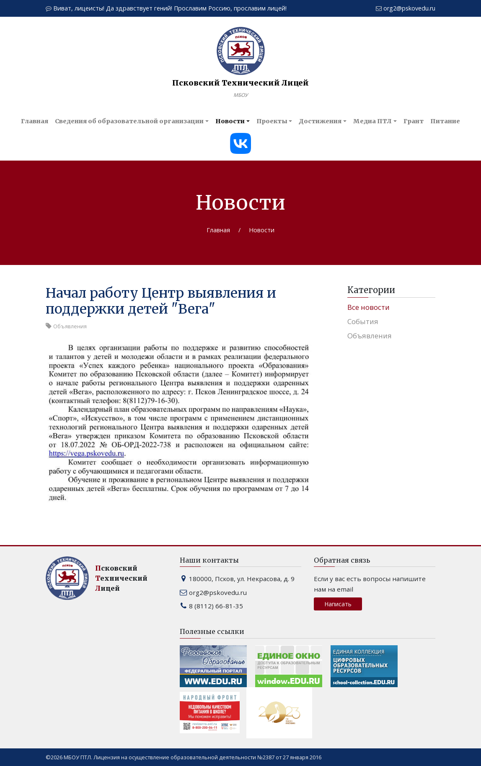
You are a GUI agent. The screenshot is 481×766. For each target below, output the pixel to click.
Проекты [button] (271, 121)
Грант (413, 121)
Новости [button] (230, 121)
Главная (34, 121)
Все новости (368, 307)
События (362, 321)
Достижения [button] (320, 121)
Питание (445, 121)
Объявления (369, 335)
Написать (338, 604)
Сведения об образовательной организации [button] (129, 121)
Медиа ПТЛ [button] (372, 121)
